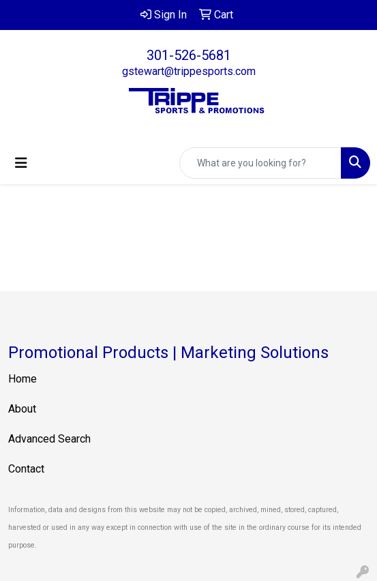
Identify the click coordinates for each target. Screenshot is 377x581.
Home (22, 378)
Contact (26, 468)
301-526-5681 (189, 55)
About (22, 408)
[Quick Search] (260, 163)
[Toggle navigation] (21, 163)
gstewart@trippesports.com (189, 71)
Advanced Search (49, 438)
